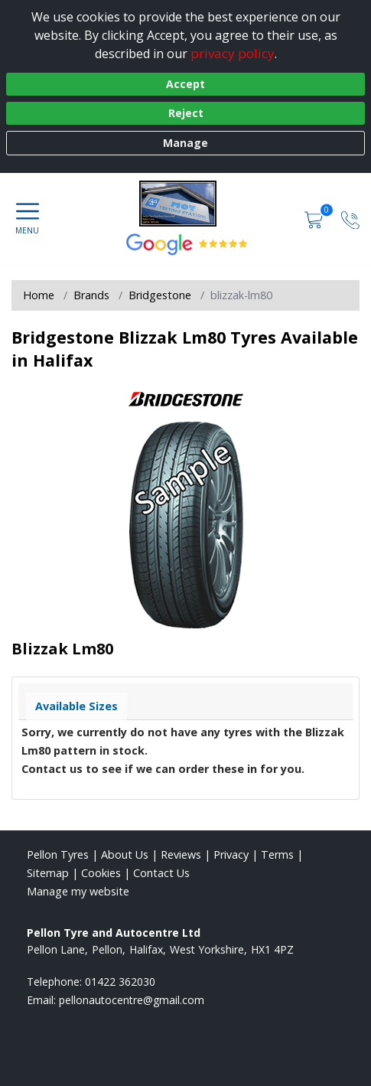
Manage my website (78, 891)
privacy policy (232, 53)
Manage (185, 142)
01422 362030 (120, 981)
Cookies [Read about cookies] (101, 873)
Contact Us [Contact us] (161, 873)
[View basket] (315, 218)
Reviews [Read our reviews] (181, 854)
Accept (185, 84)
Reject (185, 113)
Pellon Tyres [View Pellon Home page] (58, 854)
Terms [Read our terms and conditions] (277, 854)
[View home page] (185, 204)
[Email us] (131, 1000)
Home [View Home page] (38, 295)
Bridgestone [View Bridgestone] (160, 295)
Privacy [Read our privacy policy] (231, 854)
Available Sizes (76, 706)
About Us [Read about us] (124, 854)
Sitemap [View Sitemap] (48, 873)
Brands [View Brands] (91, 295)
